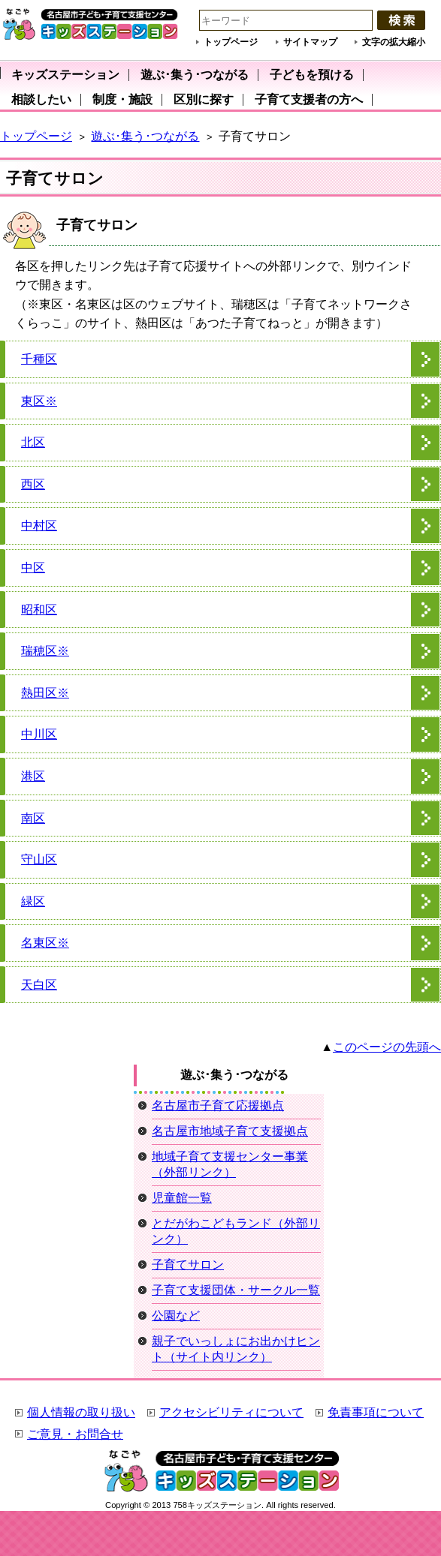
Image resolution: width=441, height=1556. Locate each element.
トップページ (231, 42)
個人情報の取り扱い (81, 1412)
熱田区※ (45, 692)
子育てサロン (188, 1264)
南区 (33, 818)
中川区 (39, 734)
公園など (176, 1315)
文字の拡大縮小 (393, 42)
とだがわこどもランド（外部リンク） (236, 1231)
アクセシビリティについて (231, 1412)
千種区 (39, 359)
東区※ (39, 401)
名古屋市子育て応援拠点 (218, 1105)
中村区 (39, 525)
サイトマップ (310, 42)
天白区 (39, 984)
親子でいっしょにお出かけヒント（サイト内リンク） (236, 1349)
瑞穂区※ (45, 650)
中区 (33, 567)
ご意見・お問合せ (75, 1434)
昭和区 (39, 609)
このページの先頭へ (387, 1047)
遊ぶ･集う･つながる (145, 136)
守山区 (39, 859)
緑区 (33, 901)
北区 (33, 442)
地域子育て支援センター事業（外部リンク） (230, 1164)
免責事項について (376, 1412)
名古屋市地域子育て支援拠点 (230, 1131)
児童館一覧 (182, 1197)
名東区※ (45, 942)
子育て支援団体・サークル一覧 (236, 1290)
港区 (33, 776)
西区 (33, 484)
